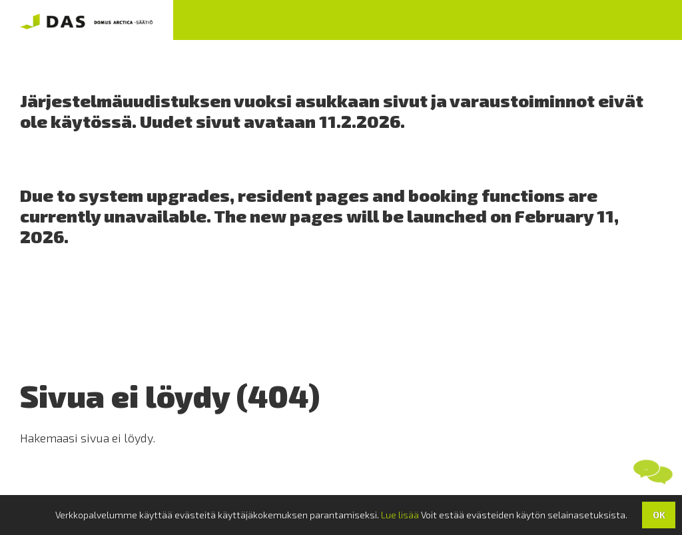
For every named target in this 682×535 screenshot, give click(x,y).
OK (659, 514)
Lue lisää (400, 514)
